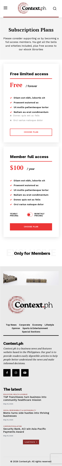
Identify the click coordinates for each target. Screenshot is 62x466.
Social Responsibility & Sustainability (19, 410)
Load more (31, 442)
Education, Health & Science (15, 394)
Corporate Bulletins (12, 426)
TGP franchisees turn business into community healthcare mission (24, 398)
